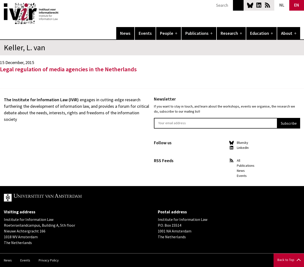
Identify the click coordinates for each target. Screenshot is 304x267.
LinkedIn (258, 5)
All (238, 160)
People (166, 33)
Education (259, 33)
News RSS (267, 5)
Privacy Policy (49, 260)
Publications (197, 33)
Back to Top (285, 260)
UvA (60, 198)
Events (145, 33)
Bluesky (250, 5)
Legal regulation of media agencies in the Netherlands (68, 69)
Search (238, 5)
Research (229, 33)
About (286, 33)
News (125, 33)
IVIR (62, 13)
